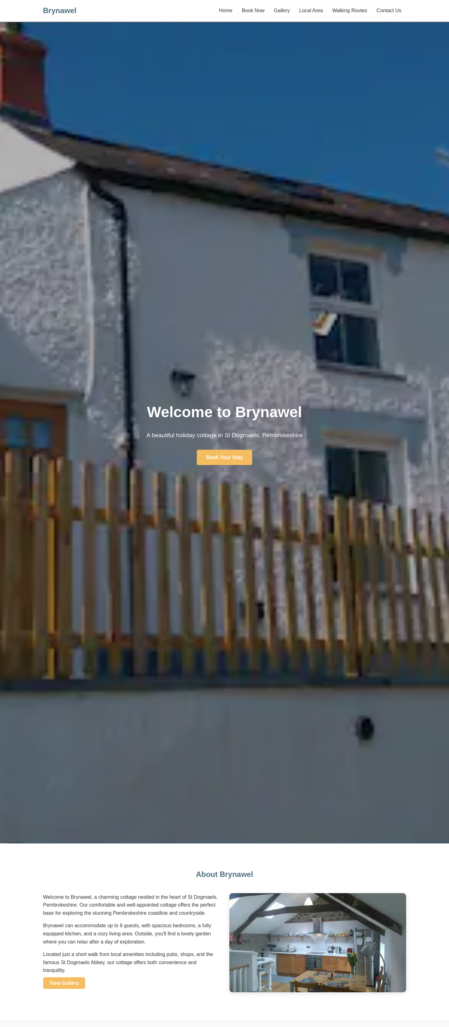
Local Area (311, 10)
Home (225, 10)
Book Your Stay (224, 457)
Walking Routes (349, 10)
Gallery (282, 10)
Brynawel (60, 10)
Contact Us (388, 10)
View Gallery (64, 983)
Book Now (253, 10)
